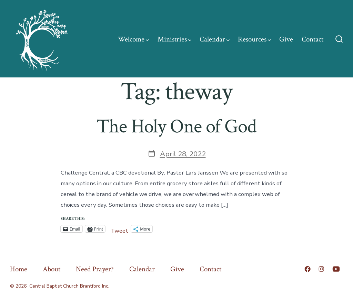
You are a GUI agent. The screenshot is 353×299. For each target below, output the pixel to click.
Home (18, 269)
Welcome (133, 39)
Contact (312, 39)
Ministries (174, 39)
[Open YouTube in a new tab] (336, 269)
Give (286, 39)
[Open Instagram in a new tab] (321, 269)
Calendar (215, 39)
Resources (254, 39)
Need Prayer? (95, 269)
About (51, 269)
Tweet (119, 229)
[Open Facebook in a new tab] (307, 269)
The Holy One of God (176, 126)
